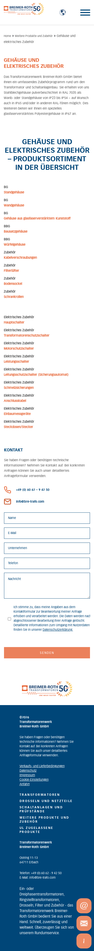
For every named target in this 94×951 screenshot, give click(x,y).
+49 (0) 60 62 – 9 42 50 (26, 489)
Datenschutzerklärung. (58, 629)
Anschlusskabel (15, 401)
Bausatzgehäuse (15, 231)
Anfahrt (25, 784)
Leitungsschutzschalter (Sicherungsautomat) (36, 375)
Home (7, 36)
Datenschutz (28, 770)
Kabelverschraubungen (20, 257)
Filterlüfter (11, 271)
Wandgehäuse (14, 205)
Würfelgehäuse (14, 244)
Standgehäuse (14, 192)
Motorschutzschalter (19, 348)
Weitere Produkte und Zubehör (34, 36)
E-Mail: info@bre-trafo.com (38, 877)
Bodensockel (13, 284)
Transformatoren (40, 794)
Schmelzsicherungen (19, 388)
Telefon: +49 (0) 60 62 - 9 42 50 (41, 873)
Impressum (27, 775)
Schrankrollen (14, 297)
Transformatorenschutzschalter (26, 335)
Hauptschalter (14, 322)
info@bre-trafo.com (24, 502)
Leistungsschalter (16, 361)
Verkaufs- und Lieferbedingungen (42, 766)
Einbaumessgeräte (17, 414)
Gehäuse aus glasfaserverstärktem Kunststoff (37, 218)
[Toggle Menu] (85, 13)
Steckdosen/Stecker (18, 427)
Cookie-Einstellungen (34, 779)
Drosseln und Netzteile (46, 801)
